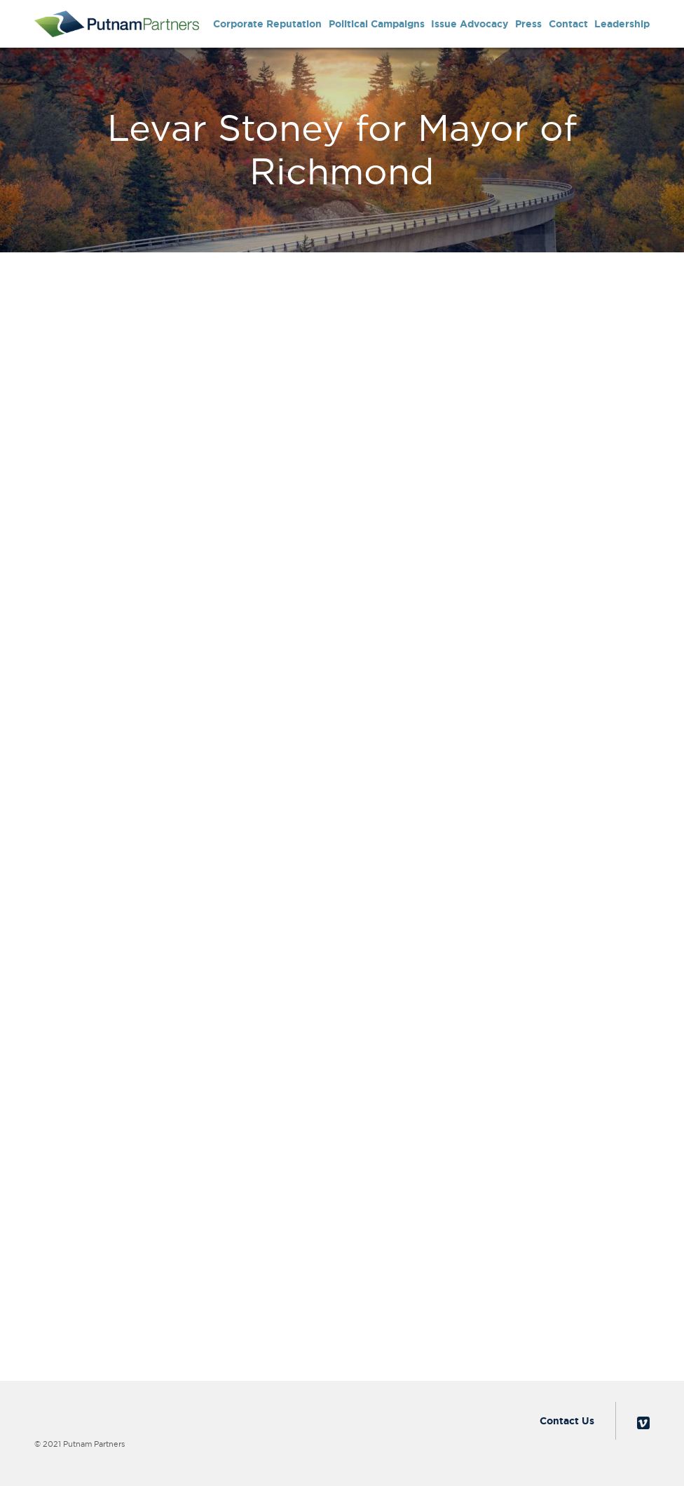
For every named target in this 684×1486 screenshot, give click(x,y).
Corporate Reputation (267, 23)
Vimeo (643, 1423)
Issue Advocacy (469, 23)
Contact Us (567, 1420)
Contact (568, 23)
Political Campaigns (377, 23)
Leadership (622, 23)
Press (528, 23)
